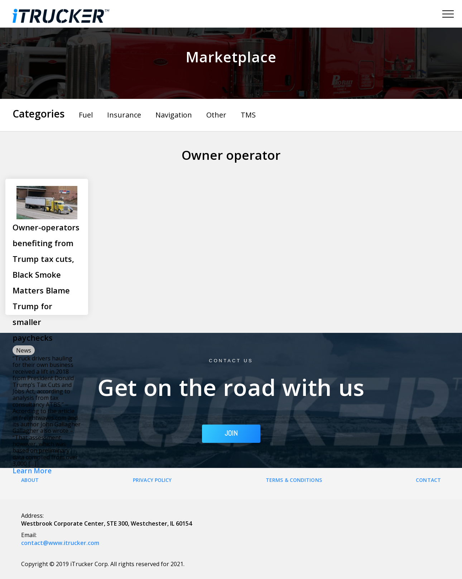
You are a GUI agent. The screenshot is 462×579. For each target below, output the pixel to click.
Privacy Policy (152, 480)
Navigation (173, 115)
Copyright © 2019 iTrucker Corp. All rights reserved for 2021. (102, 564)
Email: (29, 535)
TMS (248, 115)
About (30, 480)
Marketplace (231, 57)
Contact (428, 480)
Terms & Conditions (294, 480)
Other (216, 115)
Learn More (32, 471)
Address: (32, 516)
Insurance (124, 115)
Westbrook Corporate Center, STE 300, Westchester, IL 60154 (106, 523)
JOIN (231, 433)
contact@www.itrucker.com (60, 543)
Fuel (86, 115)
